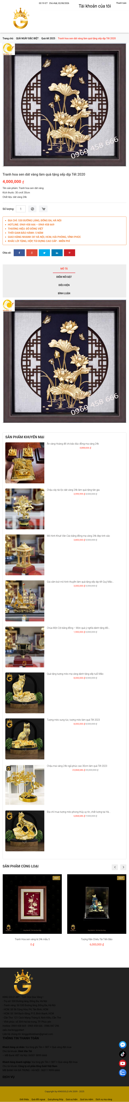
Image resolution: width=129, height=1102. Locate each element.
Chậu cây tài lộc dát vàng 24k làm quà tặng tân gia (73, 490)
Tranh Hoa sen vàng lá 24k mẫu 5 (32, 939)
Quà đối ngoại (38, 1099)
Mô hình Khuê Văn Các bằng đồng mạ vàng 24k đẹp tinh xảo (78, 535)
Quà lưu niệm (86, 1099)
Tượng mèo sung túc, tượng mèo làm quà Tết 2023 (73, 719)
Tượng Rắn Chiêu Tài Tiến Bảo (96, 939)
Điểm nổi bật (64, 277)
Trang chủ (8, 38)
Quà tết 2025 (48, 38)
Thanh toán (121, 3)
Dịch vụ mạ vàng (104, 1099)
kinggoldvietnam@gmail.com (37, 1034)
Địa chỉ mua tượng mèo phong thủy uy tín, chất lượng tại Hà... (79, 812)
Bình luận (64, 293)
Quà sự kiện (72, 1099)
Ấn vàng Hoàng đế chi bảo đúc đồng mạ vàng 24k (73, 443)
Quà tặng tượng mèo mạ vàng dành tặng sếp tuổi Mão (75, 673)
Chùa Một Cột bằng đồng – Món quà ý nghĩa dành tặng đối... (78, 628)
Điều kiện (64, 285)
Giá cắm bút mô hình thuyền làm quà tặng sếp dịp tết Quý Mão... (80, 581)
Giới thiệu (24, 1099)
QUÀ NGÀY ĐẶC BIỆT (27, 38)
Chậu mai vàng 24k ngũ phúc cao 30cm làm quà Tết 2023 (77, 766)
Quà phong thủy (55, 1099)
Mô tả (64, 268)
